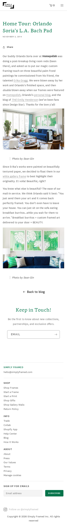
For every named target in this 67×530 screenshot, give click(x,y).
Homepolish (13, 95)
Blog (6, 437)
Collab (7, 425)
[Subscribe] (56, 336)
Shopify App (10, 429)
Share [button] (8, 47)
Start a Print (10, 396)
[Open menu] (62, 6)
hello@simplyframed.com (18, 372)
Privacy (8, 471)
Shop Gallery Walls (14, 404)
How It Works (11, 442)
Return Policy (11, 409)
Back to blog (34, 292)
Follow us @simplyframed (21, 509)
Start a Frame (11, 392)
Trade (7, 420)
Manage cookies (12, 475)
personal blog (42, 95)
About (7, 454)
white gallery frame (14, 176)
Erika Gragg (21, 80)
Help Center (10, 433)
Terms (7, 466)
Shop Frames (11, 387)
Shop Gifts (9, 400)
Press (7, 458)
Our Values (10, 462)
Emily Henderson (25, 99)
